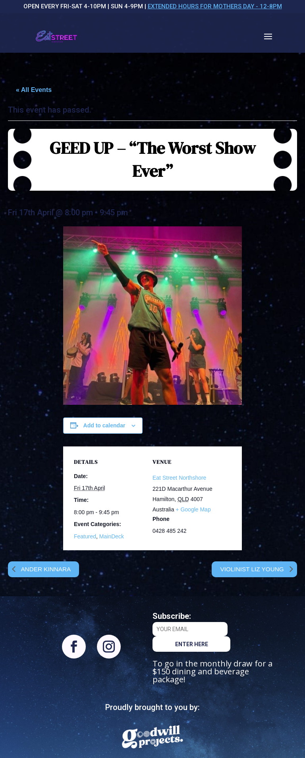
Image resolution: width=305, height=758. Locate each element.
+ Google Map (193, 509)
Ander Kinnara (46, 569)
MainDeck (111, 536)
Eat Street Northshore (179, 478)
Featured (85, 536)
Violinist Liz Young (251, 569)
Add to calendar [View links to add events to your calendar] (104, 425)
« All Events (34, 89)
